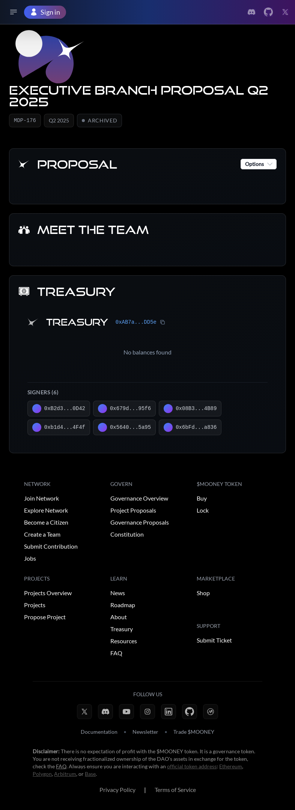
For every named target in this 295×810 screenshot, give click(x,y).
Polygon (42, 774)
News (117, 593)
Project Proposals (133, 510)
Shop (203, 593)
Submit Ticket (214, 640)
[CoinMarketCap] (210, 712)
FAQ (116, 653)
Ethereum (230, 767)
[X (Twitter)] (84, 712)
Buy (202, 498)
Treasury (121, 629)
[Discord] (105, 712)
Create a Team (42, 534)
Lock (203, 510)
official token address (192, 767)
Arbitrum (65, 774)
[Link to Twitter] (268, 12)
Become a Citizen (46, 522)
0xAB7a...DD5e (136, 323)
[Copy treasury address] (163, 323)
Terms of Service (175, 790)
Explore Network (46, 510)
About (118, 617)
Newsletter (145, 732)
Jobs (30, 559)
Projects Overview (48, 593)
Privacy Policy (117, 790)
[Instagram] (147, 712)
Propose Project (45, 617)
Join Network (41, 498)
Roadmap (122, 605)
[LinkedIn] (168, 712)
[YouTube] (126, 712)
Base (90, 774)
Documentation (99, 732)
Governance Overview (139, 498)
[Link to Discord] (251, 12)
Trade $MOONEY (193, 732)
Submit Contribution (51, 547)
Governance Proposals (139, 522)
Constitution (127, 534)
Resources (123, 641)
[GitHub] (189, 712)
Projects (34, 605)
